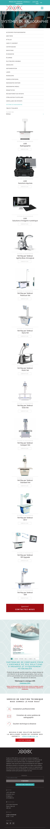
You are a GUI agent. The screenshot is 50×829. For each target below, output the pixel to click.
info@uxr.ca (26, 1)
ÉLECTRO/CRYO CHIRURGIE (13, 61)
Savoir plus (24, 149)
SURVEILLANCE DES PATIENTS (14, 101)
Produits (25, 16)
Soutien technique (25, 740)
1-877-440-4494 (35, 2)
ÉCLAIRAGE (9, 57)
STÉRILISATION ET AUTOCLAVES (14, 97)
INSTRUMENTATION (11, 68)
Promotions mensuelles (25, 784)
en (41, 2)
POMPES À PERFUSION (12, 79)
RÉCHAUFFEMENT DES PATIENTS (15, 93)
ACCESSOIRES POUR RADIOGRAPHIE (15, 32)
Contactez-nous (25, 609)
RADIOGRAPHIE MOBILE (12, 86)
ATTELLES (9, 39)
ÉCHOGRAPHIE (10, 54)
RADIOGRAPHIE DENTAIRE (13, 83)
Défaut (8, 114)
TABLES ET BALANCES (12, 108)
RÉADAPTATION (10, 90)
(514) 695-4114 (10, 794)
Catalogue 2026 (25, 683)
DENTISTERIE (10, 50)
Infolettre (24, 775)
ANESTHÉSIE (9, 36)
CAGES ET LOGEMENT (12, 43)
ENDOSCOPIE (9, 65)
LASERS (8, 72)
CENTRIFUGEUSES (11, 47)
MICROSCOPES (10, 75)
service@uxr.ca (30, 736)
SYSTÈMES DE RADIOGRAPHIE (14, 104)
